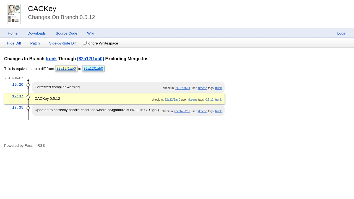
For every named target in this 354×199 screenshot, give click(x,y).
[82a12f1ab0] (90, 58)
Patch (35, 43)
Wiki (90, 33)
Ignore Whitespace (100, 43)
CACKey (42, 8)
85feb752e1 (182, 111)
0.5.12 (209, 99)
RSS (41, 145)
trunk (51, 58)
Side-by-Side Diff (63, 43)
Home (13, 33)
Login (341, 33)
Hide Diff (14, 43)
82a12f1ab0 (66, 69)
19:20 (17, 84)
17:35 (17, 107)
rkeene (202, 88)
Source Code (66, 33)
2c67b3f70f (182, 88)
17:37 (17, 96)
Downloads (37, 33)
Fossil (29, 145)
